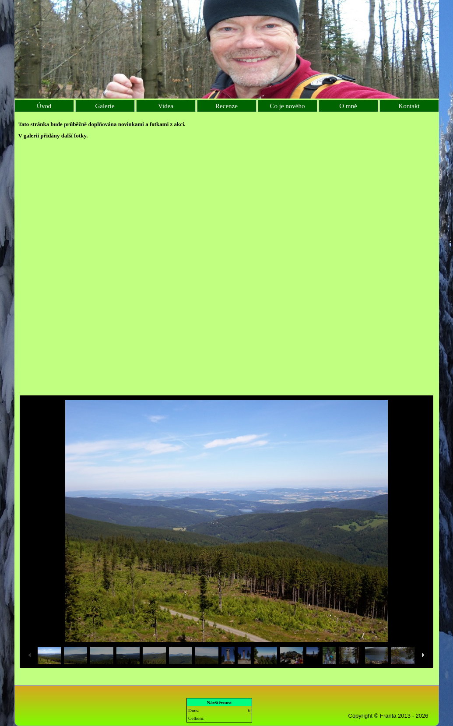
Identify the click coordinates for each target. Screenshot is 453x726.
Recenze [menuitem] (226, 105)
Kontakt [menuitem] (408, 105)
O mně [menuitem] (348, 105)
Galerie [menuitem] (104, 105)
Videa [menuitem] (165, 105)
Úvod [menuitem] (44, 105)
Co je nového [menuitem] (287, 105)
